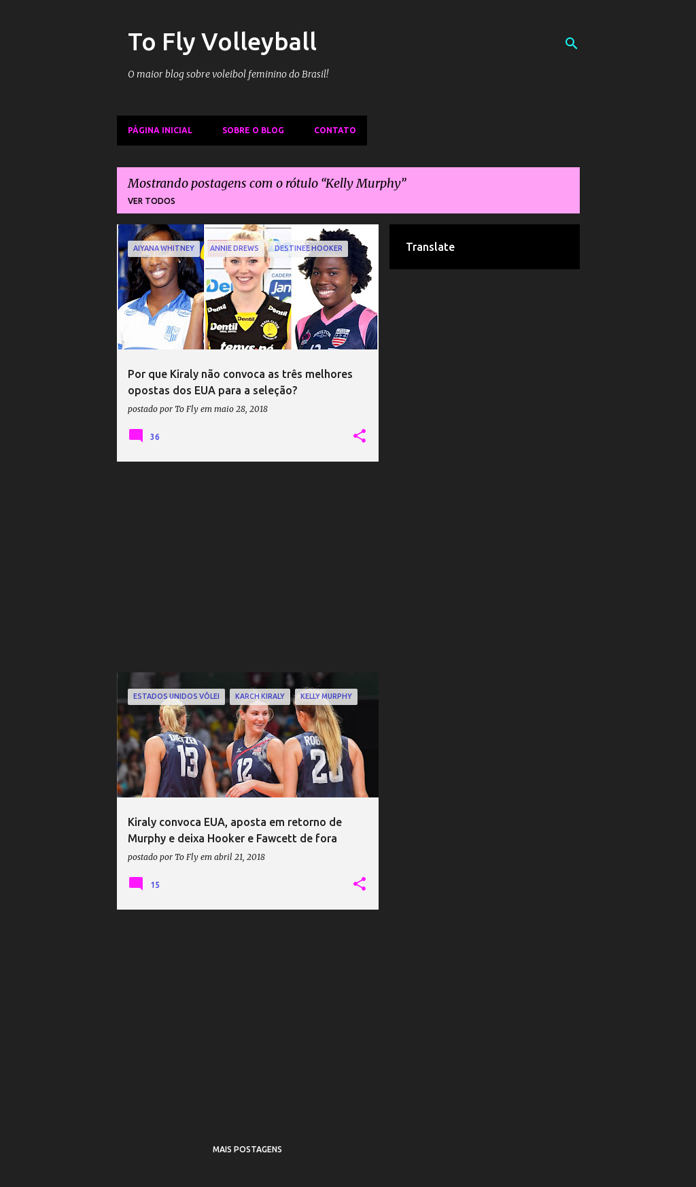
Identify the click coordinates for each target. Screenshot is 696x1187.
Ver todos (151, 200)
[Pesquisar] (571, 43)
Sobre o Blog (253, 130)
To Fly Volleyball (222, 41)
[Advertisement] (248, 567)
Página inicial (160, 130)
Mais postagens (247, 1149)
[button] (359, 436)
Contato (335, 130)
